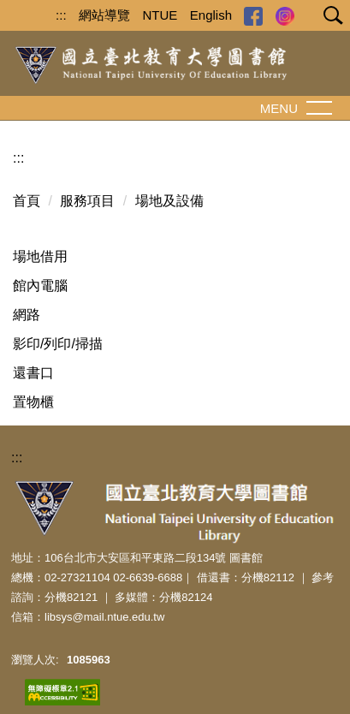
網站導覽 (104, 15)
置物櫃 (33, 402)
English (211, 15)
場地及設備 (169, 200)
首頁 (26, 200)
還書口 (33, 373)
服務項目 (87, 200)
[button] (329, 17)
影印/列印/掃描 (58, 343)
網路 (26, 314)
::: (61, 15)
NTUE (160, 15)
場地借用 (40, 256)
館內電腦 (40, 285)
